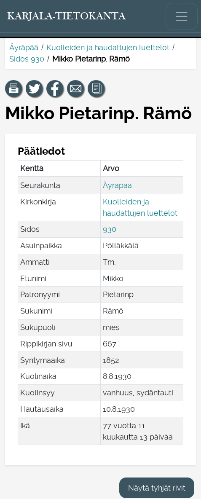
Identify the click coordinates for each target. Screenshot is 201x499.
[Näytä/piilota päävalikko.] (182, 16)
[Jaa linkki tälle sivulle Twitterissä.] (34, 88)
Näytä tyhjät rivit (156, 487)
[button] (13, 88)
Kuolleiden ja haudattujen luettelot (107, 47)
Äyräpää (23, 47)
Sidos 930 (26, 58)
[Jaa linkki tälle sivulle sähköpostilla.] (75, 88)
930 (109, 229)
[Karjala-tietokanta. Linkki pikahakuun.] (66, 16)
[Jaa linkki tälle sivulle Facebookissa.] (54, 88)
